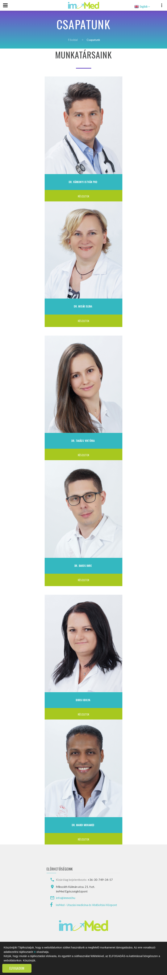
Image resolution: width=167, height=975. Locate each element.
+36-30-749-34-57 (100, 879)
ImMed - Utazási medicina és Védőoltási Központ (86, 905)
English (142, 6)
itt (35, 951)
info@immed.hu (65, 898)
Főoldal (72, 39)
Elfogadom (16, 968)
